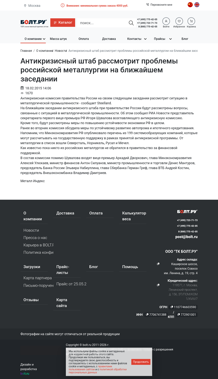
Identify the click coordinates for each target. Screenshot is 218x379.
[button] (62, 22)
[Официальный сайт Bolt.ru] (33, 22)
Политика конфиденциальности (38, 252)
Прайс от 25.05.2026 (71, 284)
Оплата (84, 39)
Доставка (109, 39)
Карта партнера (37, 278)
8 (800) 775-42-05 (147, 26)
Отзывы (31, 300)
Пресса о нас (35, 237)
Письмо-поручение (38, 285)
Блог (185, 39)
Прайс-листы (62, 270)
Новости (31, 230)
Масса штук (58, 39)
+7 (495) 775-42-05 (147, 19)
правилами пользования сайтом (90, 368)
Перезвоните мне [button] (159, 5)
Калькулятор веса (134, 216)
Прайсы (159, 39)
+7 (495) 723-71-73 (147, 23)
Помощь (130, 267)
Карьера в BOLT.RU (38, 245)
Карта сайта (61, 303)
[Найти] (131, 22)
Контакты (134, 39)
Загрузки (31, 267)
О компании (33, 39)
